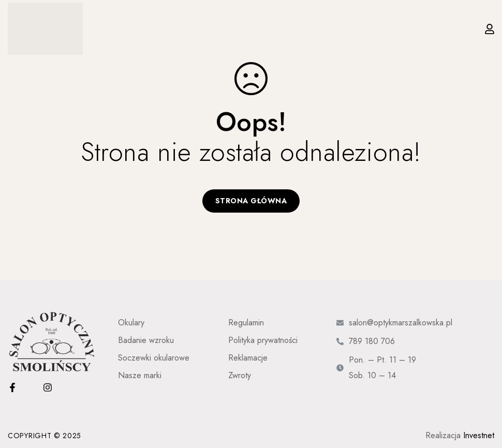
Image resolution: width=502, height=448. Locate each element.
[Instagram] (47, 387)
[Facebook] (12, 387)
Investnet (478, 435)
